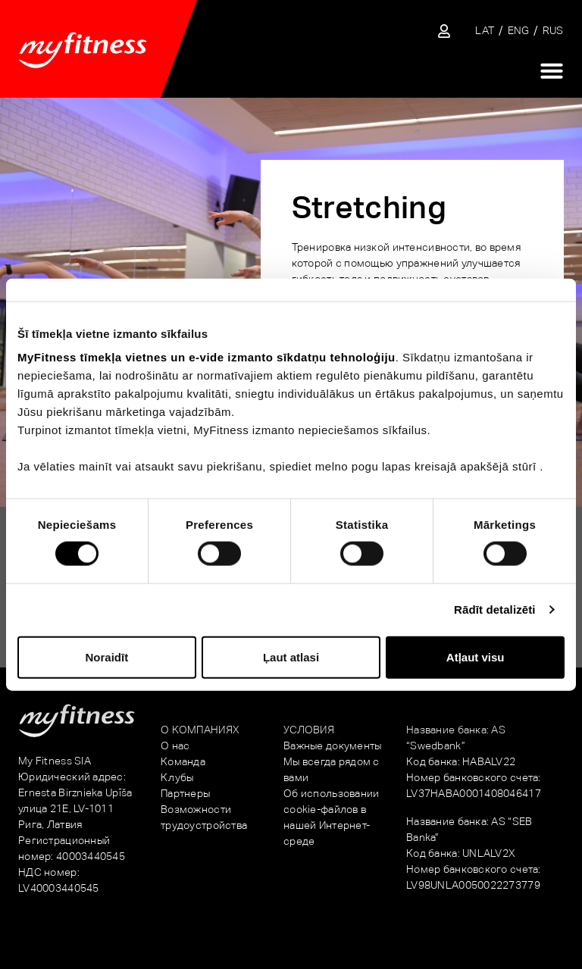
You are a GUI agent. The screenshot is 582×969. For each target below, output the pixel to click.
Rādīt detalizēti (494, 609)
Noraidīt (106, 656)
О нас (175, 745)
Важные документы (332, 745)
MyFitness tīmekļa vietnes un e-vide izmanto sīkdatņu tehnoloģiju (206, 357)
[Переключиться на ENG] (519, 31)
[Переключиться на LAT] (484, 31)
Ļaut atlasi (291, 656)
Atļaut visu (475, 656)
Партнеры (185, 793)
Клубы (177, 777)
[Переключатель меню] (552, 70)
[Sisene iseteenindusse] (444, 31)
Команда (183, 761)
